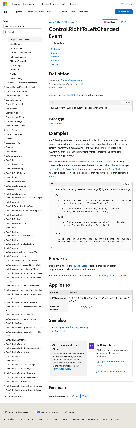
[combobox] (22, 26)
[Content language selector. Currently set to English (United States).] (16, 412)
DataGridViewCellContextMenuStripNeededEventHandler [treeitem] (23, 392)
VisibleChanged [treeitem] (17, 78)
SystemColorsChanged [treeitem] (20, 52)
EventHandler (55, 123)
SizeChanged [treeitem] (16, 44)
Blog (40, 419)
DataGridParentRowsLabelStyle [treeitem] (19, 206)
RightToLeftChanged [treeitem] (19, 39)
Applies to (55, 60)
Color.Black (114, 168)
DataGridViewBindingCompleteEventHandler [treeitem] (23, 333)
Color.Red (71, 168)
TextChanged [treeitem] (16, 65)
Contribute (52, 419)
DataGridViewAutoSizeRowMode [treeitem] (20, 314)
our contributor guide (65, 367)
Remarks (55, 56)
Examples (55, 52)
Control (81, 143)
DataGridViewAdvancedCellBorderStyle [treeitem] (23, 264)
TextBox (109, 161)
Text (125, 140)
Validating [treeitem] (14, 74)
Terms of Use (78, 419)
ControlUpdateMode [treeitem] (15, 117)
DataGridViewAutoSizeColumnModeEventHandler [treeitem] (23, 279)
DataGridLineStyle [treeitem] (14, 202)
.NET (59, 21)
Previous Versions (26, 419)
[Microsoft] (5, 4)
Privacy (63, 419)
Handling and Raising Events (113, 275)
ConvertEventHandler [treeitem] (15, 125)
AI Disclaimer (9, 419)
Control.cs (61, 87)
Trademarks (92, 419)
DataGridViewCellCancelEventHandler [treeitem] (22, 377)
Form (110, 172)
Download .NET (124, 11)
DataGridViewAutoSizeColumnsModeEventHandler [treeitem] (23, 296)
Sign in (129, 3)
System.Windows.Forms (71, 80)
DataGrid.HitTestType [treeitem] (15, 168)
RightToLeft (72, 94)
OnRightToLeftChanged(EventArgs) (72, 327)
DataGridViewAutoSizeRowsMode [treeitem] (21, 318)
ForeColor (96, 161)
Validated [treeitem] (14, 69)
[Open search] (122, 4)
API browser (69, 21)
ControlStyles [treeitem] (12, 112)
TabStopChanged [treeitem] (18, 61)
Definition (55, 49)
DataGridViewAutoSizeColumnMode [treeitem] (22, 269)
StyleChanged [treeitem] (16, 48)
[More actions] (130, 21)
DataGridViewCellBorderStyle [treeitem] (19, 368)
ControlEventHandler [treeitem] (15, 104)
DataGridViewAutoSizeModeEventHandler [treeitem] (23, 308)
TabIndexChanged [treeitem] (18, 57)
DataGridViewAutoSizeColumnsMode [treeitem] (22, 285)
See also (54, 64)
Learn (51, 21)
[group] (91, 218)
